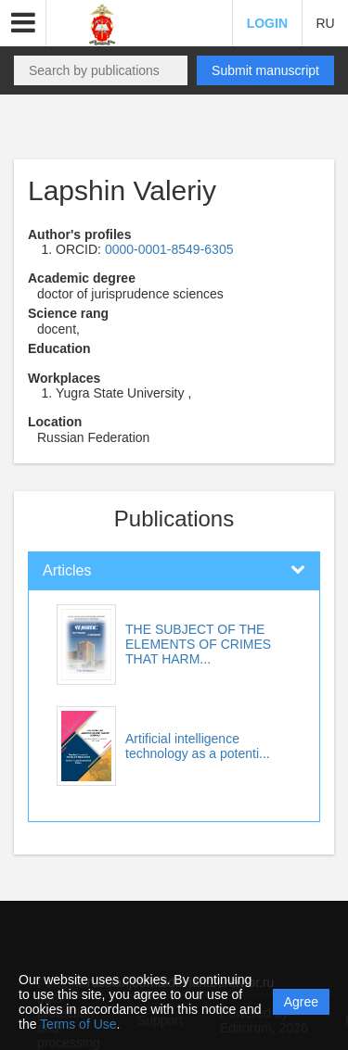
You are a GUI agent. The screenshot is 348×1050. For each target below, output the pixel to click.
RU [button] (325, 23)
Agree (301, 1001)
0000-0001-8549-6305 (169, 249)
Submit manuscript (265, 70)
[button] (23, 23)
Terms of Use (78, 1024)
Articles (67, 570)
